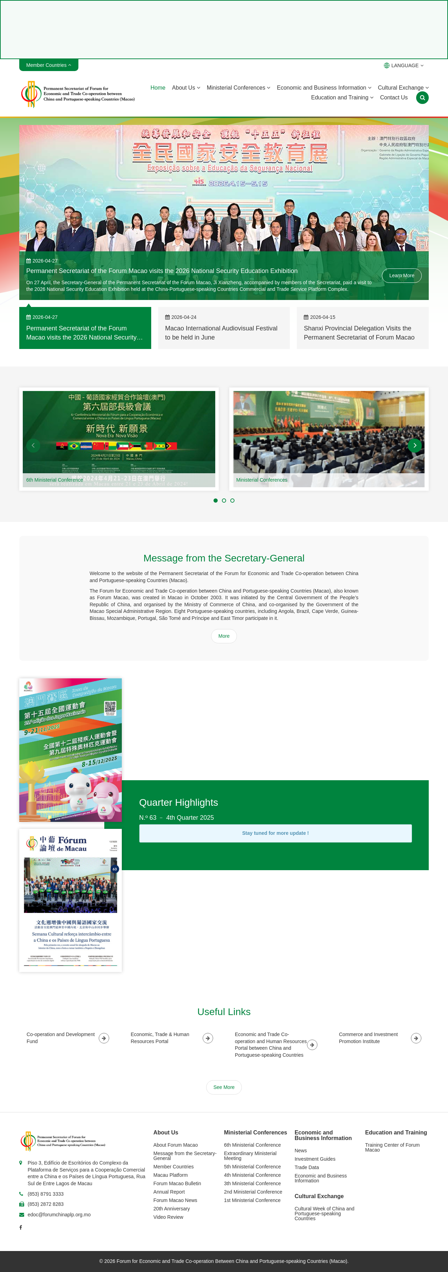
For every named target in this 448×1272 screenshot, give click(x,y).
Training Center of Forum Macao (392, 1147)
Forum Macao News (175, 1200)
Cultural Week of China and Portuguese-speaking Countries (325, 1213)
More (224, 636)
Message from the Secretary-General (185, 1156)
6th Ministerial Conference (54, 480)
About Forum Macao (175, 1145)
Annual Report (169, 1192)
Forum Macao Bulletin (177, 1183)
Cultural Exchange (403, 88)
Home (158, 88)
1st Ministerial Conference (252, 1200)
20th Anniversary (171, 1208)
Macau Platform (170, 1175)
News (301, 1150)
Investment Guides (315, 1159)
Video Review (168, 1217)
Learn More (401, 275)
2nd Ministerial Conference (253, 1192)
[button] (33, 446)
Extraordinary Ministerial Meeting (250, 1156)
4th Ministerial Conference (252, 1175)
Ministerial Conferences (239, 88)
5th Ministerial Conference (252, 1166)
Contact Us (394, 97)
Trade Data (307, 1167)
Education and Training (342, 97)
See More (224, 1087)
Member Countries (173, 1166)
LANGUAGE (404, 65)
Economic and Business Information (324, 88)
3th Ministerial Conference (252, 1183)
